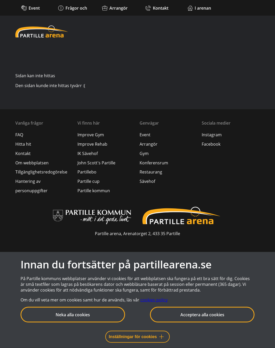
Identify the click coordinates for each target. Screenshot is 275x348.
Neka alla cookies (73, 315)
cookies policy (154, 300)
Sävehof (147, 181)
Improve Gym (90, 135)
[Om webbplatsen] (32, 163)
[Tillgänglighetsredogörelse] (41, 172)
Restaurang (151, 172)
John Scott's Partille (96, 163)
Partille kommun (93, 191)
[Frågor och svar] (73, 15)
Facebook (211, 144)
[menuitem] (44, 134)
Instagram (212, 135)
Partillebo (86, 172)
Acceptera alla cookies (202, 315)
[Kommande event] (31, 8)
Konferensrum (154, 163)
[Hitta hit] (23, 144)
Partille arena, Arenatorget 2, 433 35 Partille (137, 233)
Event (145, 135)
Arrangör (149, 144)
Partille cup (88, 181)
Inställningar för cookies (136, 336)
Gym (144, 153)
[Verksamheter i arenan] (199, 8)
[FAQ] (19, 135)
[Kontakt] (157, 8)
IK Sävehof (87, 153)
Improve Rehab (92, 144)
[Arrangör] (115, 8)
